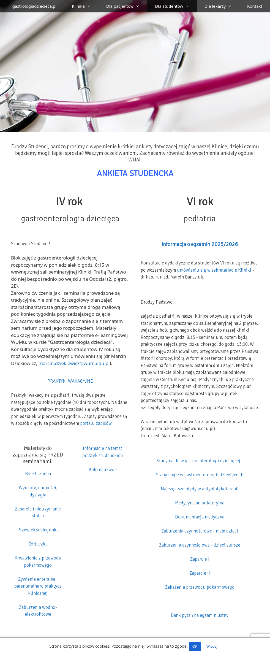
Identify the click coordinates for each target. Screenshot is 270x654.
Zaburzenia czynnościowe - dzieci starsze (199, 545)
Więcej (211, 646)
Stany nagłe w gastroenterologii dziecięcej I (200, 461)
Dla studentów (176, 6)
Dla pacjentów (127, 6)
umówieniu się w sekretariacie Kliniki (214, 270)
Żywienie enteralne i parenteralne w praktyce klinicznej (38, 586)
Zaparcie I (199, 559)
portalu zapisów (95, 423)
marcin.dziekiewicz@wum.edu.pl (74, 363)
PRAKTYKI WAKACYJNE (70, 381)
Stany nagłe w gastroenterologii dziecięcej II (200, 475)
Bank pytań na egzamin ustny (199, 615)
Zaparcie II (199, 573)
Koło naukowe (103, 469)
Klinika (85, 6)
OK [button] (194, 646)
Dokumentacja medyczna (199, 517)
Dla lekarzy (221, 6)
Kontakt (254, 6)
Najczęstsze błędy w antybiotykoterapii (200, 489)
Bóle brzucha (38, 474)
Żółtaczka (38, 544)
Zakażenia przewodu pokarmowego (199, 587)
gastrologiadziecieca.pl (34, 6)
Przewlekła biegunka (38, 530)
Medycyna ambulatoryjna (199, 503)
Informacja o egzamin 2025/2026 (200, 244)
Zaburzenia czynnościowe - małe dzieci (199, 531)
